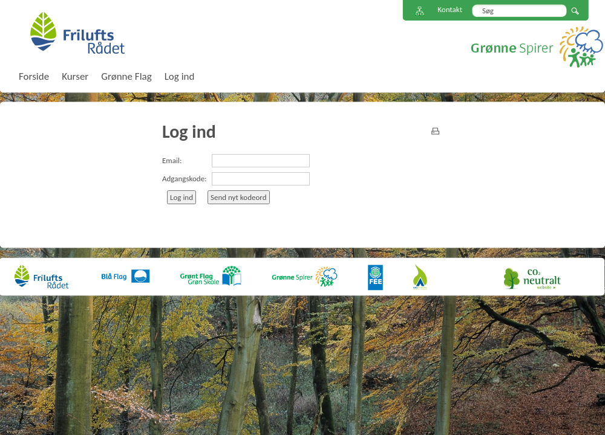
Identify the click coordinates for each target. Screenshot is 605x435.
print (435, 131)
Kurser (75, 76)
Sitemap (420, 11)
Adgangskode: (184, 178)
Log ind (180, 76)
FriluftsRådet (77, 32)
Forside (34, 76)
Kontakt (449, 9)
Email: (172, 160)
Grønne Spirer (537, 46)
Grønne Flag (126, 76)
